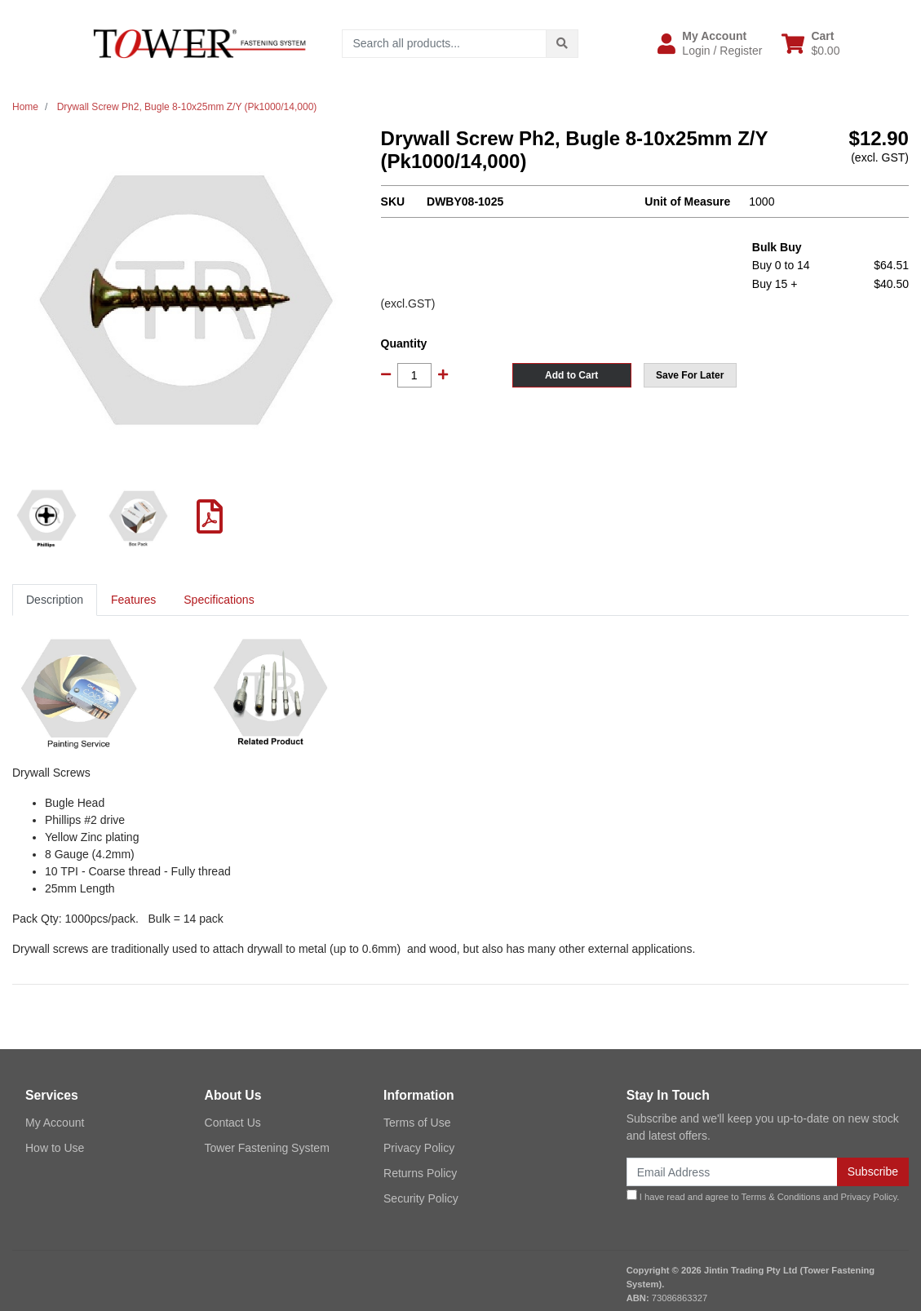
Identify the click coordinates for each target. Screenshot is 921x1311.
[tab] (54, 600)
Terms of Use (416, 1122)
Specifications (219, 599)
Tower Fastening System (267, 1147)
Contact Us (233, 1122)
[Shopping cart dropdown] (810, 43)
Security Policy (420, 1198)
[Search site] (562, 43)
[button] (710, 43)
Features (133, 599)
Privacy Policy (418, 1147)
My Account (54, 1122)
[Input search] (444, 43)
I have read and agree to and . (763, 1195)
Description (54, 599)
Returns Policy (420, 1173)
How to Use (54, 1147)
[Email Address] (732, 1172)
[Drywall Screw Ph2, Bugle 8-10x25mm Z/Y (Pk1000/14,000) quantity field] (414, 375)
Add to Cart (571, 375)
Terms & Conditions (781, 1197)
